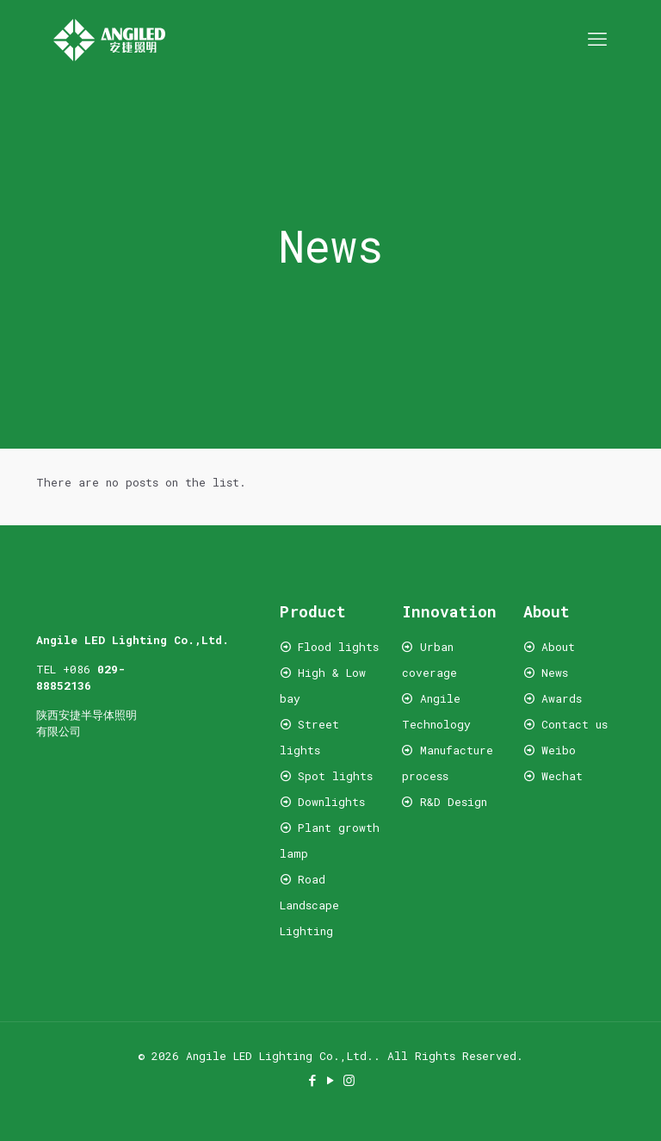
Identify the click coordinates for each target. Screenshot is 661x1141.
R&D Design (453, 801)
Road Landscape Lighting (309, 905)
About (558, 646)
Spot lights (335, 776)
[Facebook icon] (312, 1079)
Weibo (558, 750)
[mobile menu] (597, 38)
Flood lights (338, 646)
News (554, 672)
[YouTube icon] (330, 1079)
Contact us (574, 724)
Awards (561, 698)
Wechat (558, 776)
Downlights (331, 801)
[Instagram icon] (349, 1079)
